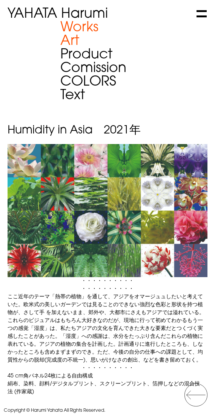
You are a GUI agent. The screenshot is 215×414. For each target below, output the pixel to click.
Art (69, 41)
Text (72, 96)
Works (79, 28)
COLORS (88, 82)
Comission (93, 68)
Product (86, 55)
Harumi (58, 14)
